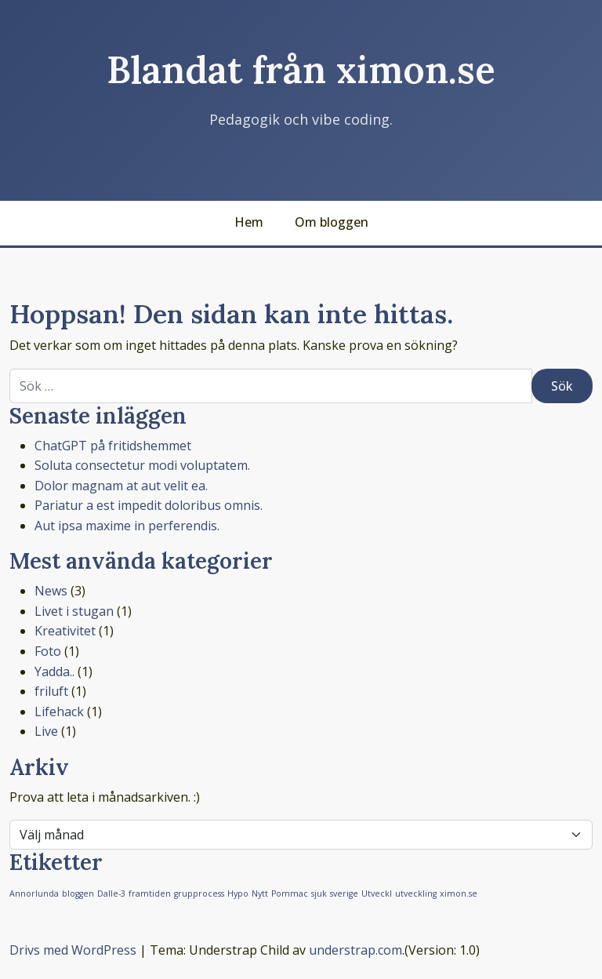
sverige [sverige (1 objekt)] (344, 893)
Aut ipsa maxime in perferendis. (126, 525)
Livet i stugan (74, 611)
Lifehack (59, 711)
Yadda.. (54, 671)
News (50, 590)
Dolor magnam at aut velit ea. (121, 485)
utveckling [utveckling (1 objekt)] (416, 893)
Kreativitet (65, 630)
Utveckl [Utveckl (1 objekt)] (376, 893)
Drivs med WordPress (72, 950)
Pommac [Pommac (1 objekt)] (289, 893)
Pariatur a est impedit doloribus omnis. (148, 505)
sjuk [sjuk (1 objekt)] (319, 893)
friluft (51, 691)
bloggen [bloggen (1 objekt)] (78, 893)
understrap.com (355, 950)
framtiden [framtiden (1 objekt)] (150, 893)
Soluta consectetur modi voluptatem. (142, 465)
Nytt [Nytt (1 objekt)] (260, 893)
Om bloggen (331, 222)
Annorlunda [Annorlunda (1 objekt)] (34, 893)
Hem (248, 222)
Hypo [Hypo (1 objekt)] (237, 893)
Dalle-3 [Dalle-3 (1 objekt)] (111, 893)
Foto (47, 651)
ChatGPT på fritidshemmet (112, 445)
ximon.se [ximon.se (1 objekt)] (458, 893)
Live (46, 731)
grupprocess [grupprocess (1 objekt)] (199, 893)
